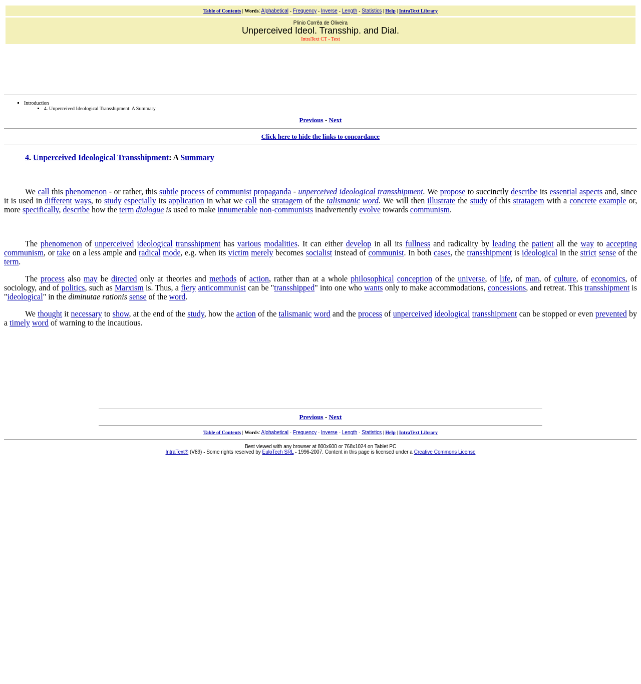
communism (430, 209)
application (186, 200)
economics (608, 278)
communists (293, 209)
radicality (463, 243)
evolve (370, 209)
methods (222, 278)
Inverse (329, 11)
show (121, 313)
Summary (197, 157)
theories (179, 278)
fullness (417, 243)
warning (72, 322)
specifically (41, 209)
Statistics (372, 11)
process (193, 191)
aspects (590, 191)
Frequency (304, 11)
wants (373, 287)
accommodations (456, 287)
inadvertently (336, 209)
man (532, 278)
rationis (114, 296)
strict (588, 252)
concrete (582, 200)
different (58, 200)
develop (359, 243)
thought (50, 313)
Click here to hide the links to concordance (320, 136)
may (91, 278)
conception (414, 278)
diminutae (84, 296)
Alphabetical (274, 11)
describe (524, 191)
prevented (611, 313)
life (505, 278)
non (265, 209)
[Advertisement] (320, 68)
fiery (188, 287)
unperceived (318, 191)
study (113, 200)
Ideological (97, 157)
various (249, 243)
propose (453, 191)
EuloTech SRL (278, 452)
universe (471, 278)
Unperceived (54, 157)
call (43, 191)
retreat (554, 287)
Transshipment (143, 157)
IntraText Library (418, 11)
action (259, 278)
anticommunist (222, 287)
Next (335, 120)
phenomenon (86, 191)
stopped (554, 313)
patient (543, 243)
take (64, 252)
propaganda (272, 191)
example (612, 200)
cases (442, 252)
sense (607, 252)
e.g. (190, 252)
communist (233, 191)
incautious (124, 322)
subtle (168, 191)
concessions (507, 287)
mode (172, 252)
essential (563, 191)
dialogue (150, 209)
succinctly (492, 191)
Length (350, 11)
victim (238, 252)
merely (262, 252)
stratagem (286, 200)
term (126, 209)
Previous (311, 120)
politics (73, 287)
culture (565, 278)
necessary (86, 313)
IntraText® (177, 452)
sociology (19, 287)
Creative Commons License (445, 452)
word (371, 200)
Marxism (129, 287)
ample (113, 252)
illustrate (441, 200)
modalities (280, 243)
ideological (358, 191)
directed (124, 278)
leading (504, 243)
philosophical (372, 278)
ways (83, 200)
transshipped (294, 287)
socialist (319, 252)
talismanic (343, 200)
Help (390, 11)
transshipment (400, 191)
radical (150, 252)
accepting (621, 243)
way (587, 243)
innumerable (237, 209)
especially (140, 200)
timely (20, 322)
